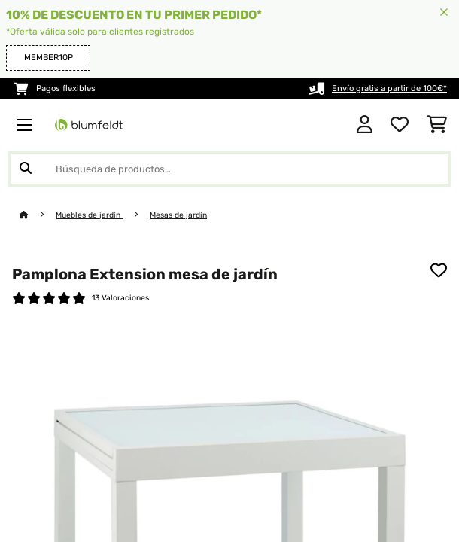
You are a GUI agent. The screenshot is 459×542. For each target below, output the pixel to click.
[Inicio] (38, 215)
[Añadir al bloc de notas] (438, 270)
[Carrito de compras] (437, 125)
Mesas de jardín (178, 215)
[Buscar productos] (229, 169)
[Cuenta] (364, 125)
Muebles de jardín (89, 215)
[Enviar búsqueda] (26, 169)
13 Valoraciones (120, 298)
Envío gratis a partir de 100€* (389, 88)
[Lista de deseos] (400, 125)
